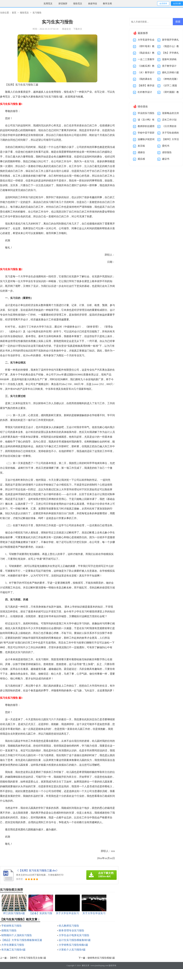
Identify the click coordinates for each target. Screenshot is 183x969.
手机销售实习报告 (11, 925)
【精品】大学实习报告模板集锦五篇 (21, 940)
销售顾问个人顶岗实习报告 (16, 935)
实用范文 (48, 3)
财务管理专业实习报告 (71, 930)
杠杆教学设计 (145, 92)
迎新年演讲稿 (169, 59)
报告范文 (77, 3)
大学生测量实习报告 (12, 944)
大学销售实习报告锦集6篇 (73, 944)
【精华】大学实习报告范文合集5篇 (27, 958)
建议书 (165, 159)
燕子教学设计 (169, 66)
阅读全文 (66, 29)
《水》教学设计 (146, 72)
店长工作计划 (169, 119)
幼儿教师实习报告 (69, 925)
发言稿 (141, 146)
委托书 (165, 146)
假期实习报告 (9, 930)
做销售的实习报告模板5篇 (101, 958)
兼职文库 (85, 965)
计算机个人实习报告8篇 (72, 949)
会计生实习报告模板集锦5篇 (75, 940)
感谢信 (141, 152)
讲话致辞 (62, 3)
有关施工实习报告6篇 (13, 949)
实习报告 (37, 12)
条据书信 (92, 3)
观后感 (141, 159)
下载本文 (77, 29)
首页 (14, 12)
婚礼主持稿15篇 (170, 72)
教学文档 (107, 3)
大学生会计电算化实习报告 (74, 935)
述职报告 (167, 152)
